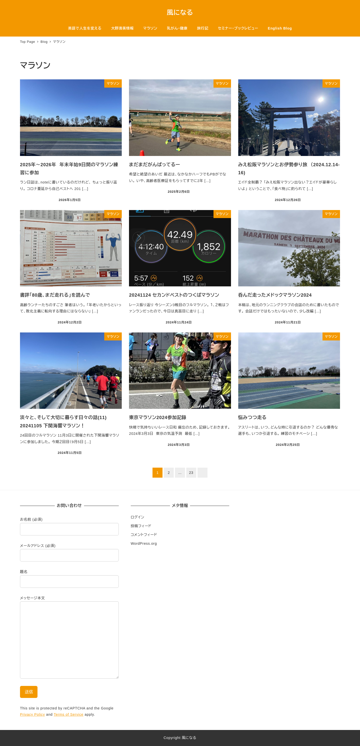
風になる (180, 12)
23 (191, 473)
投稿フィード (141, 526)
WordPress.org (144, 543)
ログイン (137, 517)
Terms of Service (69, 714)
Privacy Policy (32, 714)
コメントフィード (144, 535)
